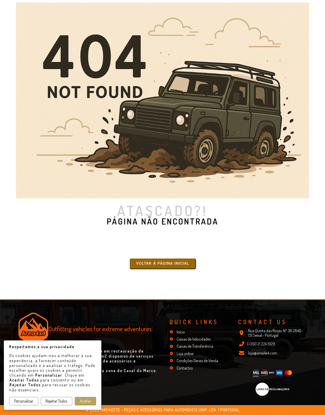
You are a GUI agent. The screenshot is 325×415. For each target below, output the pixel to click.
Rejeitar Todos (56, 401)
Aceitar (85, 401)
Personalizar (23, 401)
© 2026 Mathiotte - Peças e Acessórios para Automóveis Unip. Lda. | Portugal (163, 409)
